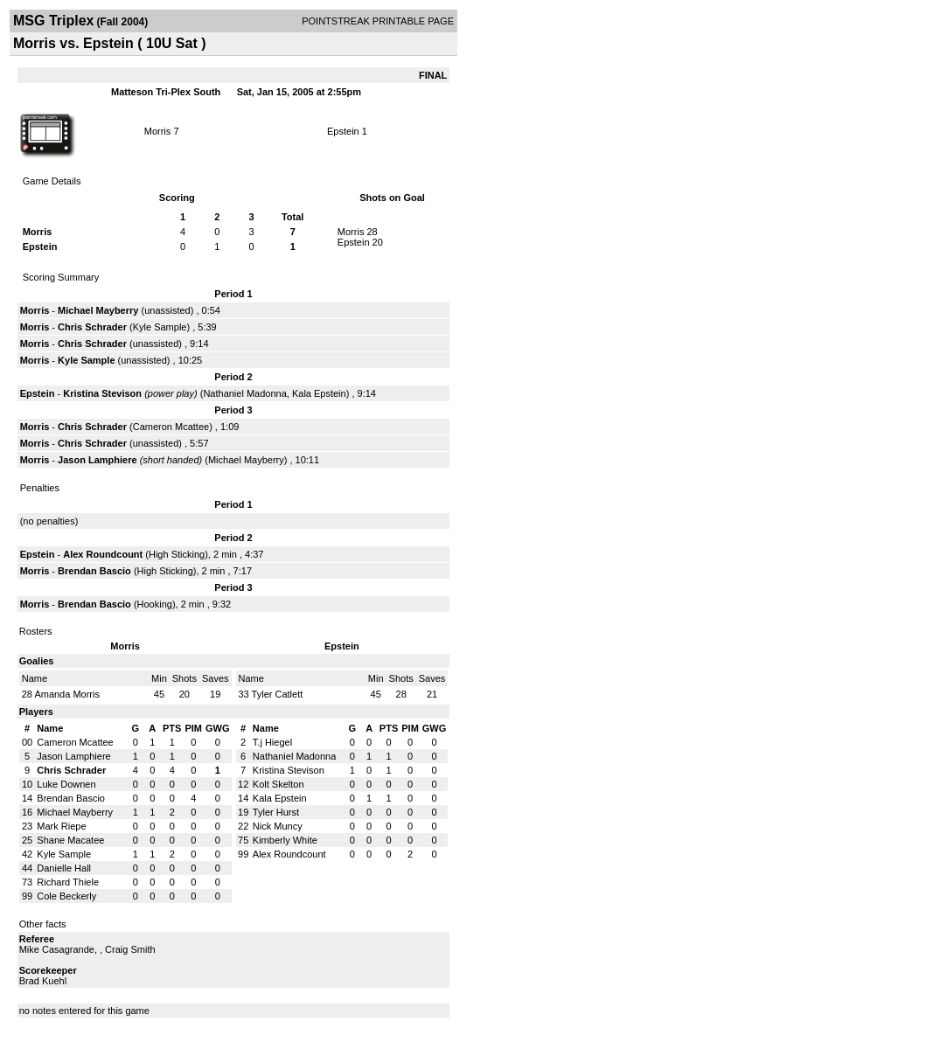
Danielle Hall (64, 868)
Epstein (343, 131)
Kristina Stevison (102, 393)
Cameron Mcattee (171, 426)
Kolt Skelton (278, 784)
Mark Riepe (61, 826)
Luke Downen (66, 784)
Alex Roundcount (103, 554)
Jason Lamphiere (97, 460)
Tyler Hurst (276, 812)
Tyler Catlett (277, 694)
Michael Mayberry (98, 310)
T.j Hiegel (272, 742)
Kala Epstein (319, 393)
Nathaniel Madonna (244, 393)
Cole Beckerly (66, 896)
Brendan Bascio (94, 571)
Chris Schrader (92, 327)
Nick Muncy (278, 826)
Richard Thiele (68, 882)
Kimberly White (285, 840)
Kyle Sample (160, 327)
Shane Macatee (70, 840)
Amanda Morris (67, 694)
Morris (157, 131)
